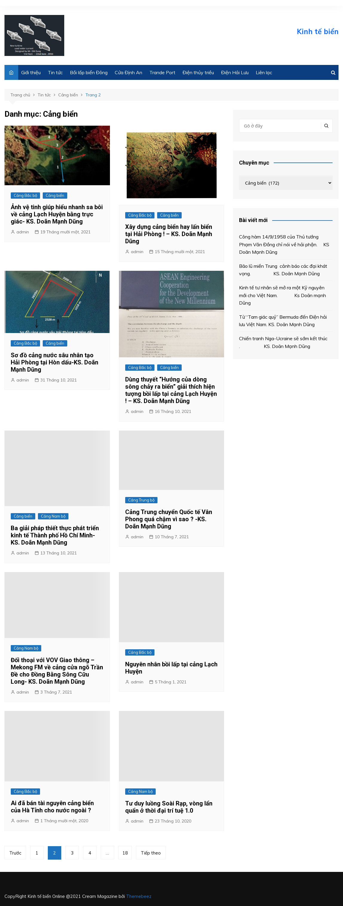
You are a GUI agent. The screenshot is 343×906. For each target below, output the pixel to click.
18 (125, 853)
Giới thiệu (31, 72)
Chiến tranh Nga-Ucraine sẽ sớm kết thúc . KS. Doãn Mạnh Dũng (283, 342)
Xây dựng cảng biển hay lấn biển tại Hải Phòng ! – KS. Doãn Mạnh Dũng (168, 234)
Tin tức (55, 72)
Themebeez (138, 896)
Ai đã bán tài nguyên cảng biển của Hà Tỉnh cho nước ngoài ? (52, 806)
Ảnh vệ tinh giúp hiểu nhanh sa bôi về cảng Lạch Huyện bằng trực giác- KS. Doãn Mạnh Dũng (57, 214)
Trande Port (162, 72)
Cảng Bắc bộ (25, 195)
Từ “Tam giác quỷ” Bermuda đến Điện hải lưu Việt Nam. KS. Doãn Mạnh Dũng (283, 321)
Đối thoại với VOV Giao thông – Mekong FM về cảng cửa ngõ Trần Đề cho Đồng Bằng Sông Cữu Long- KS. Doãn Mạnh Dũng (57, 670)
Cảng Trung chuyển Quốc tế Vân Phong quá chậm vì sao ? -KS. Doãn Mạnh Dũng (168, 519)
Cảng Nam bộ (53, 516)
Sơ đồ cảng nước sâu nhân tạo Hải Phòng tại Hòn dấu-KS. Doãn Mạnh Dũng (54, 362)
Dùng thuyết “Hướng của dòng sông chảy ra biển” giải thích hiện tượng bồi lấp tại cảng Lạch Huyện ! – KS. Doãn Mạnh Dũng (171, 390)
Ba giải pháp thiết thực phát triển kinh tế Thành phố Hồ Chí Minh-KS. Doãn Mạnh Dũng (55, 535)
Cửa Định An (128, 72)
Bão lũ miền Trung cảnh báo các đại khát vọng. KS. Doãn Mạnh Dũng (283, 270)
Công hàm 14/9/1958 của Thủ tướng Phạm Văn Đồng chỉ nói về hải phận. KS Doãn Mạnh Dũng (284, 244)
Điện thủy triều (198, 72)
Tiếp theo (151, 853)
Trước (15, 853)
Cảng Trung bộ (141, 500)
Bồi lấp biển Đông (89, 72)
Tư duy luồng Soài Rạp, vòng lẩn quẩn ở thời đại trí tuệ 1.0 (168, 807)
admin (22, 232)
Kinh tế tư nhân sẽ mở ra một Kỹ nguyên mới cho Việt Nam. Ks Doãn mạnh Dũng (282, 295)
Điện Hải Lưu (235, 72)
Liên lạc (264, 72)
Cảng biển (55, 195)
